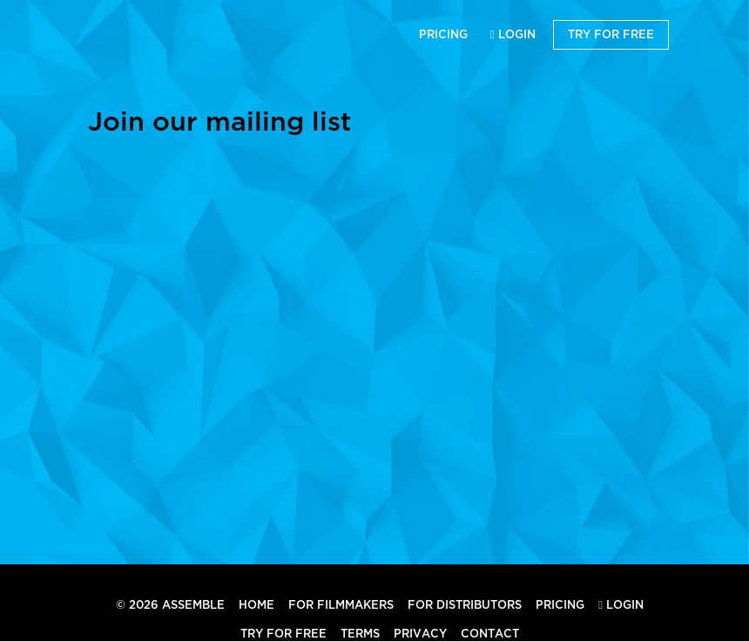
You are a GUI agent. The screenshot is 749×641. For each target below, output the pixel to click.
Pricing (443, 34)
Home (256, 605)
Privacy (420, 633)
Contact (490, 633)
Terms (360, 633)
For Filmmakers (341, 605)
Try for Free (611, 34)
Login (513, 34)
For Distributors (465, 605)
